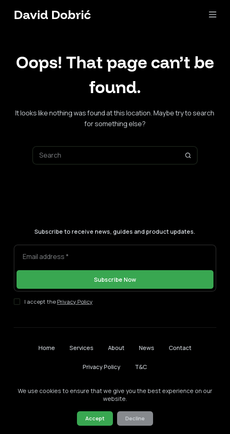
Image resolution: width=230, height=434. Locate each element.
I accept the (58, 301)
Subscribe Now (115, 279)
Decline (135, 418)
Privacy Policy (75, 301)
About (116, 348)
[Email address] (115, 256)
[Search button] (188, 155)
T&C (141, 367)
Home (46, 348)
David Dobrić (52, 14)
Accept (95, 418)
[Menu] (212, 14)
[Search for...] (105, 155)
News (146, 348)
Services (81, 348)
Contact (180, 348)
